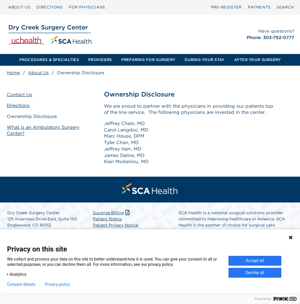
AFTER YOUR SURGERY (257, 60)
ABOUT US (19, 7)
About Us (38, 72)
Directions (18, 105)
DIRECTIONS (49, 7)
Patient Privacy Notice (115, 226)
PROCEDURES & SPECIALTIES (49, 60)
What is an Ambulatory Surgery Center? (43, 130)
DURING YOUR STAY (204, 60)
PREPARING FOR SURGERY (148, 60)
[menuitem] (19, 7)
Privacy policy (57, 284)
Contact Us (20, 94)
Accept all (255, 260)
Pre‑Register (226, 7)
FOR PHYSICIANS (87, 7)
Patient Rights (107, 219)
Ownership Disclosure (32, 116)
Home (13, 72)
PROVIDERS (100, 60)
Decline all (255, 272)
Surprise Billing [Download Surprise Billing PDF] (112, 213)
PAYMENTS (259, 7)
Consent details (21, 284)
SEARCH (285, 7)
